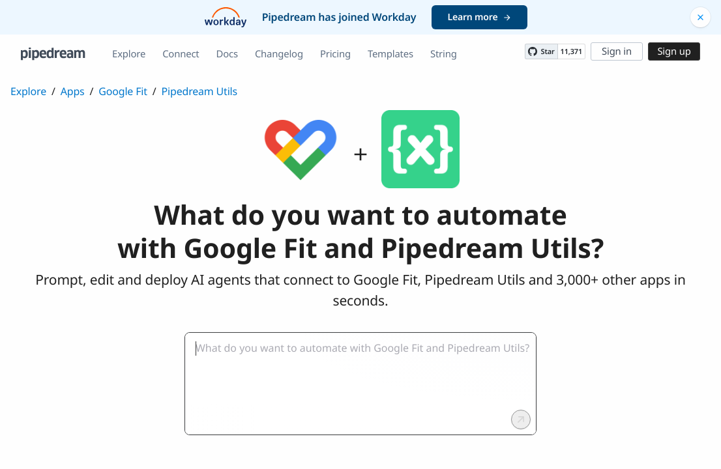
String (443, 54)
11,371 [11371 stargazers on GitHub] (571, 52)
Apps (73, 91)
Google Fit (122, 91)
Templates (390, 54)
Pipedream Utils (199, 91)
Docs (227, 54)
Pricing (335, 54)
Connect (180, 54)
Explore (128, 54)
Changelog (279, 54)
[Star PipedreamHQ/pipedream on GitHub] (541, 51)
